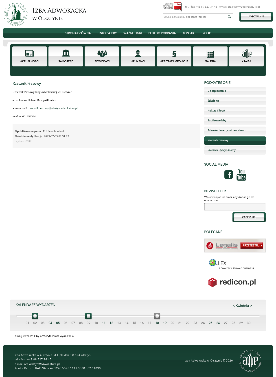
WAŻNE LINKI (132, 33)
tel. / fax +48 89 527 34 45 (201, 6)
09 (88, 323)
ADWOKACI (102, 61)
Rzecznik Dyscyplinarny (222, 150)
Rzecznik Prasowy (218, 140)
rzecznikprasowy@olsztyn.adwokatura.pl (53, 108)
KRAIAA (246, 61)
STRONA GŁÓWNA (78, 33)
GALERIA (210, 61)
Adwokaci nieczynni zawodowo (226, 130)
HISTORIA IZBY (107, 33)
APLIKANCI (138, 61)
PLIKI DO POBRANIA (162, 33)
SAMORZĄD (65, 61)
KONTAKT (189, 33)
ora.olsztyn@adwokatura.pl (244, 6)
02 (35, 323)
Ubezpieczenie (217, 90)
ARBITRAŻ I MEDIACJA (174, 61)
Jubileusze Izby (217, 120)
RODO (206, 33)
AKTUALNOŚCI (29, 61)
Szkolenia (213, 100)
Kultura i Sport (216, 110)
